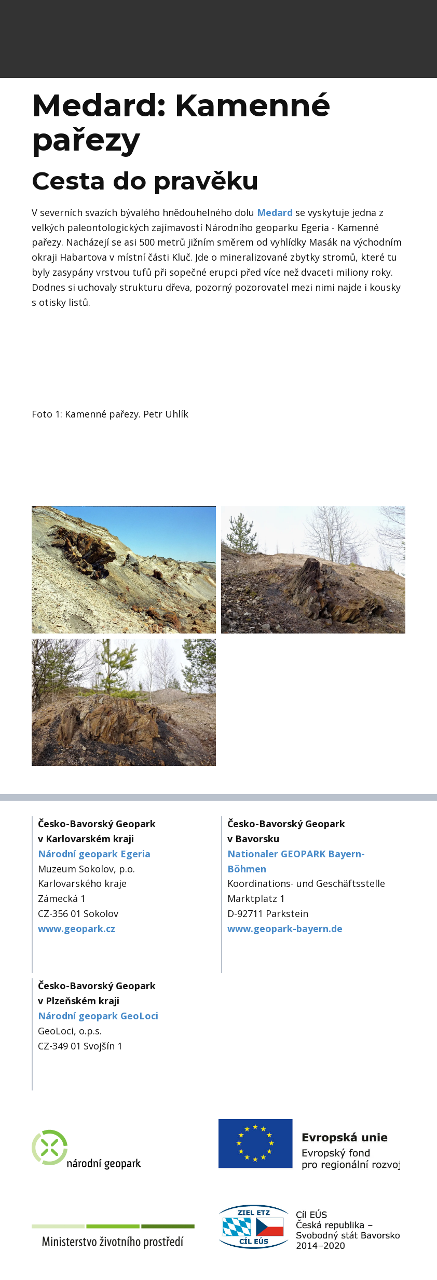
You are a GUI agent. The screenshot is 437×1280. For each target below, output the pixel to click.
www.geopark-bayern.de (285, 928)
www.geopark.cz (76, 928)
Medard (275, 212)
